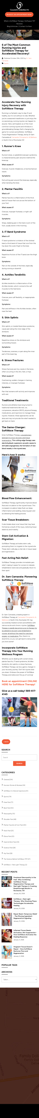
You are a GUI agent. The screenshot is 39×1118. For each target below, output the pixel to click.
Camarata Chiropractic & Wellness (24, 137)
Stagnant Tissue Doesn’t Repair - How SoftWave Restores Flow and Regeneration (23, 950)
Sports (6, 63)
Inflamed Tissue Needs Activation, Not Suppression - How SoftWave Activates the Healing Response (25, 933)
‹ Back (6, 742)
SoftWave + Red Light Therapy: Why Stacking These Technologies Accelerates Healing (25, 902)
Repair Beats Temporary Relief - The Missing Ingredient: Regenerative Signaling (25, 916)
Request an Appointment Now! (19, 14)
